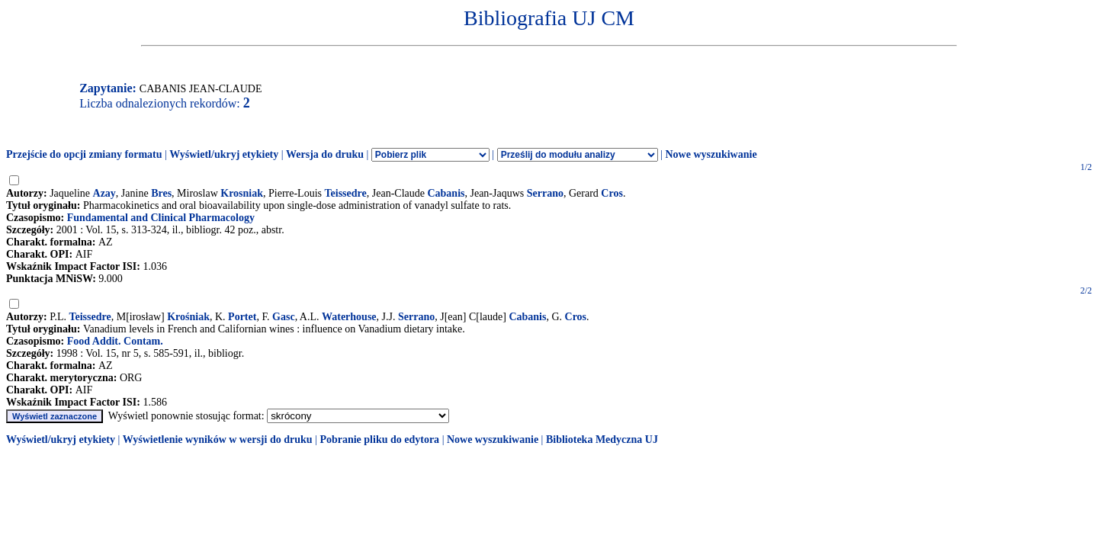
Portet (242, 316)
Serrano (545, 193)
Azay (104, 193)
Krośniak (188, 316)
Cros (612, 193)
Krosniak (241, 193)
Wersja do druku (325, 154)
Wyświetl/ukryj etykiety (223, 154)
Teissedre (346, 193)
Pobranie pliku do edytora (379, 439)
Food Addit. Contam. (115, 341)
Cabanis (445, 193)
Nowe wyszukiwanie (710, 154)
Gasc (283, 316)
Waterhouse (349, 316)
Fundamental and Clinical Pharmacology (161, 217)
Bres (161, 193)
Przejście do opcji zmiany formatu (84, 154)
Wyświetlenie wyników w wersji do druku (218, 439)
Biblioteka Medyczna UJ (602, 439)
